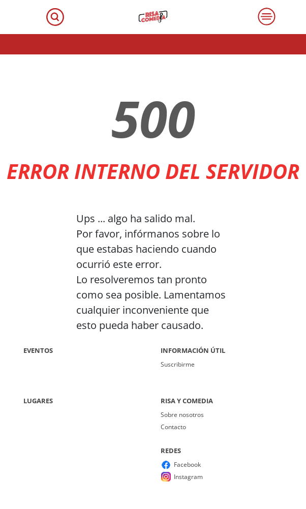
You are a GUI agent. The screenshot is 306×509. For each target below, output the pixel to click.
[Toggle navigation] (55, 17)
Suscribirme (178, 364)
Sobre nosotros (182, 414)
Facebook (187, 464)
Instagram (188, 476)
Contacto (173, 427)
